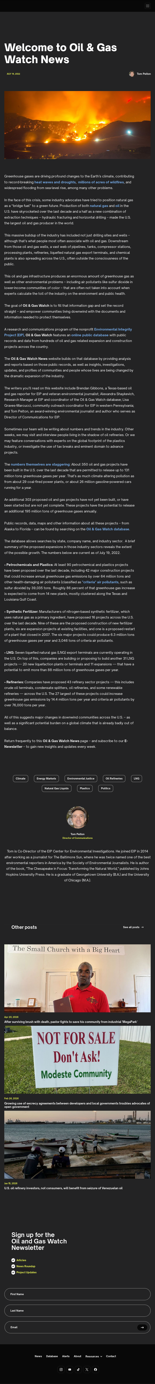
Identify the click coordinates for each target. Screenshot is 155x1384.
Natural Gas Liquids (57, 788)
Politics (105, 788)
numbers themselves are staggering (40, 464)
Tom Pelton (77, 834)
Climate (20, 778)
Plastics (85, 788)
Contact (111, 1356)
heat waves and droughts (55, 182)
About (77, 1356)
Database (52, 1356)
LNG (136, 778)
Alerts (66, 1356)
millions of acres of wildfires (101, 182)
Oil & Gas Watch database (107, 529)
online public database (90, 335)
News (38, 1356)
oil (117, 206)
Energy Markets (46, 778)
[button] (148, 6)
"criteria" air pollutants (100, 582)
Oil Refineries (114, 778)
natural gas (99, 206)
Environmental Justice (80, 778)
